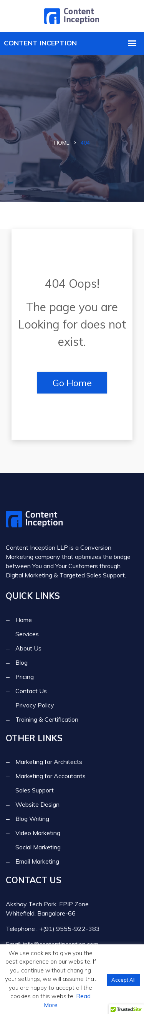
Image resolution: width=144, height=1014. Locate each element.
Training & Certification (46, 719)
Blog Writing (32, 818)
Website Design (37, 804)
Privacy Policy (34, 705)
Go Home (72, 383)
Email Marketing (37, 861)
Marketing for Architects (48, 762)
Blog (21, 662)
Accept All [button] (123, 980)
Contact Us (31, 691)
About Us (28, 648)
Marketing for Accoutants (50, 776)
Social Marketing (38, 847)
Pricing (24, 676)
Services (27, 634)
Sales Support (34, 790)
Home (62, 142)
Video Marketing (37, 833)
